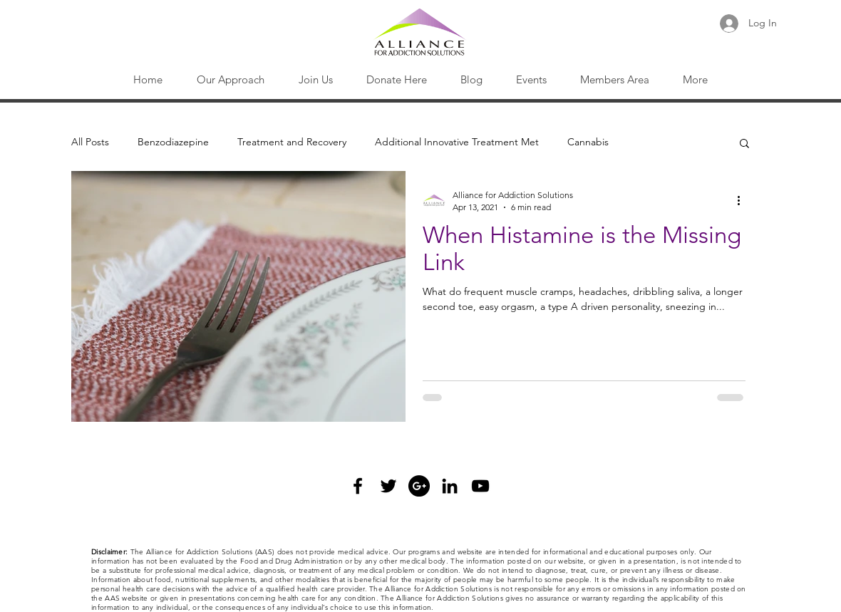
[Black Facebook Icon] (357, 486)
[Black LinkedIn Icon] (449, 486)
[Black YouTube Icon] (480, 486)
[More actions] (743, 200)
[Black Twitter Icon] (388, 486)
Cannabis (588, 141)
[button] (231, 80)
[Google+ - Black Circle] (419, 486)
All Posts (90, 141)
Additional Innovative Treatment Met (457, 141)
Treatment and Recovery (291, 141)
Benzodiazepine (173, 141)
